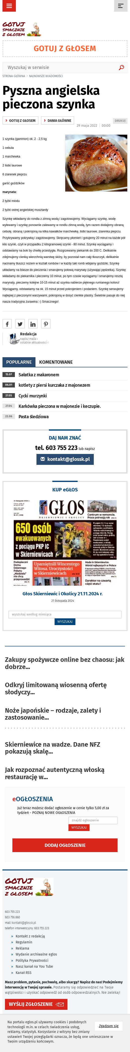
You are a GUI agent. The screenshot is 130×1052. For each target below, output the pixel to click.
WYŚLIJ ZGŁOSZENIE (31, 1004)
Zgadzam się (111, 1025)
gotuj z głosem (20, 121)
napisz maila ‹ (29, 339)
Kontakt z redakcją (30, 936)
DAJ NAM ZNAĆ (65, 438)
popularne (19, 362)
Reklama (22, 948)
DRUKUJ (121, 121)
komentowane (56, 362)
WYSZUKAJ (65, 621)
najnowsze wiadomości (46, 76)
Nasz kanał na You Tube (34, 966)
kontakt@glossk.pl (65, 459)
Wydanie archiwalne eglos (36, 954)
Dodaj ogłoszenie (65, 845)
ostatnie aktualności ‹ (34, 342)
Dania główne (57, 121)
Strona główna (13, 76)
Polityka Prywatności (32, 960)
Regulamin (24, 942)
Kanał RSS (24, 973)
